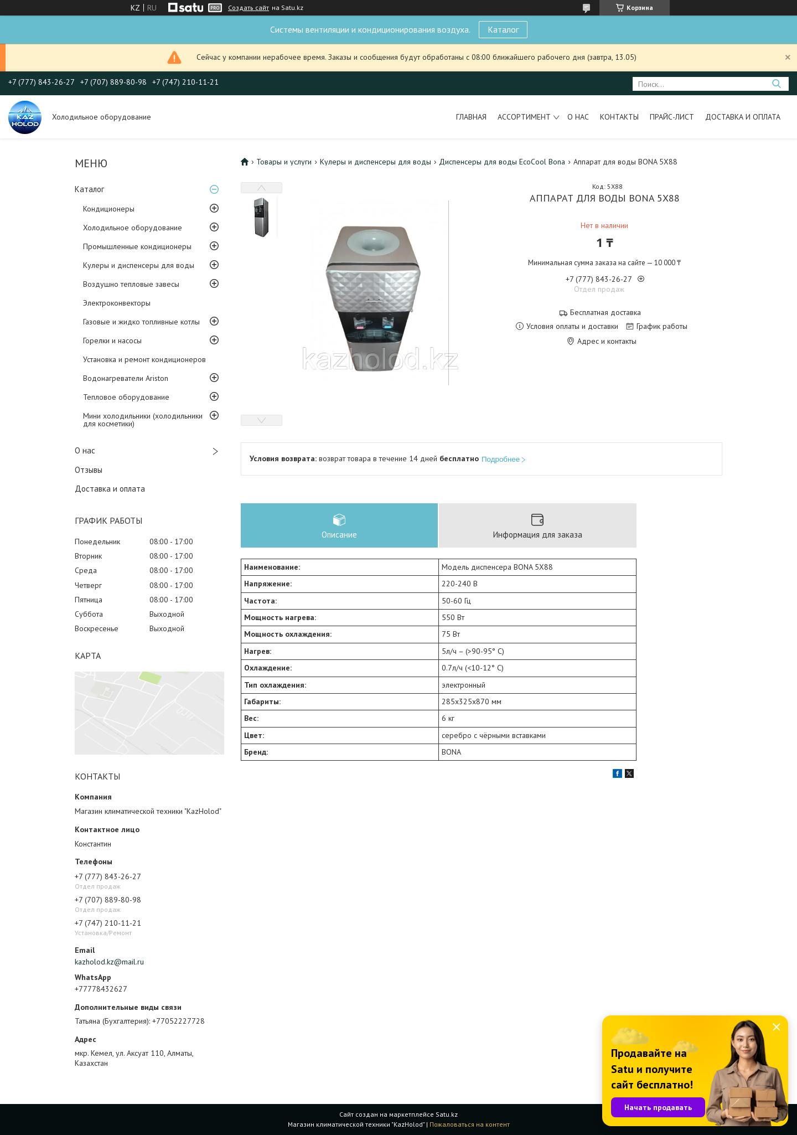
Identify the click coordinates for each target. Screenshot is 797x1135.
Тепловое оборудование (126, 397)
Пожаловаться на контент (469, 1124)
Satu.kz (447, 1114)
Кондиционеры (108, 209)
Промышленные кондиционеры (137, 246)
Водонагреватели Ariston (125, 378)
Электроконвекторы (117, 303)
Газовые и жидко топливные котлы (141, 322)
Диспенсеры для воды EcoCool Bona (502, 162)
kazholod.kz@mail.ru (109, 962)
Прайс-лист (672, 117)
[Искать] (776, 84)
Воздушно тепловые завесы (131, 284)
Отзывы (88, 470)
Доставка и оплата (742, 117)
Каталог (503, 29)
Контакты (619, 117)
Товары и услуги (284, 162)
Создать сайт (248, 8)
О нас (578, 117)
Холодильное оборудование (132, 228)
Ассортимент (524, 117)
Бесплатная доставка (605, 312)
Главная (471, 117)
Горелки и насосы (112, 340)
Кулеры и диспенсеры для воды (138, 265)
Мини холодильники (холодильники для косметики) (143, 420)
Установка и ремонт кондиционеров (144, 359)
